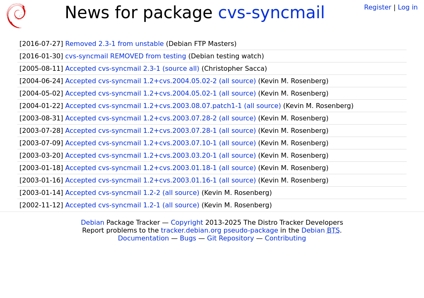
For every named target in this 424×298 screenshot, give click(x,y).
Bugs (188, 238)
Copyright (187, 222)
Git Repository (230, 238)
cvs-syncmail (271, 12)
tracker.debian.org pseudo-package (219, 230)
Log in (408, 7)
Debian (92, 222)
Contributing (285, 238)
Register (377, 7)
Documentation (143, 238)
